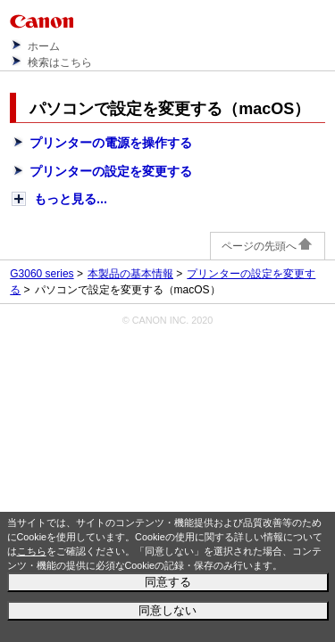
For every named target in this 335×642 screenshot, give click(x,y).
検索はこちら (60, 62)
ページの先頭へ (268, 246)
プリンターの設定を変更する (110, 171)
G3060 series (41, 274)
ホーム (44, 46)
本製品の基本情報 (130, 274)
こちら (31, 551)
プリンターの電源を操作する (110, 143)
